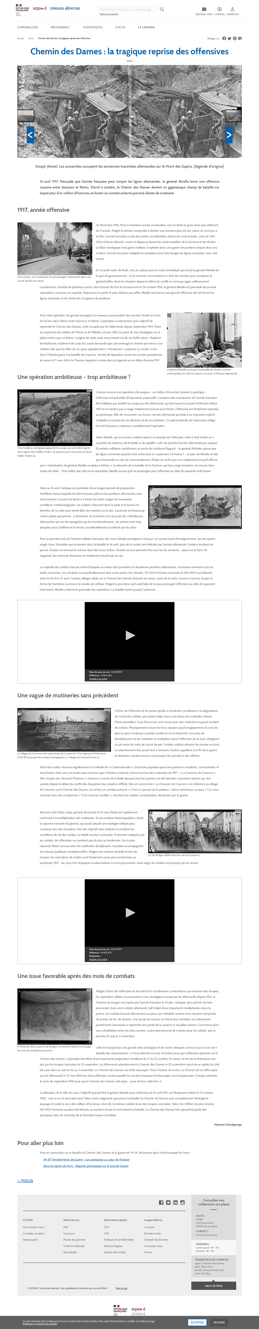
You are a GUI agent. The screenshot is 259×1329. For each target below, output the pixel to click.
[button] (129, 635)
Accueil (20, 38)
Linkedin (175, 1202)
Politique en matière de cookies (40, 1323)
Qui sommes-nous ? (34, 1227)
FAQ (65, 1227)
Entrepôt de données (156, 1239)
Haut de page (214, 1285)
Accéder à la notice (98, 678)
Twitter (168, 1202)
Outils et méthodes (74, 1246)
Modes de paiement (74, 1239)
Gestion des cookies (115, 1252)
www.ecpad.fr (30, 1239)
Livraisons (69, 1233)
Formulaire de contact (206, 1234)
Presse (148, 1252)
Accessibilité (70, 1252)
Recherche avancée (109, 13)
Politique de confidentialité (119, 1239)
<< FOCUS (25, 1180)
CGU (106, 1233)
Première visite (152, 1233)
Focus (31, 38)
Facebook (161, 1202)
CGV (106, 1227)
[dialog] (129, 1322)
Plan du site (121, 1288)
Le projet (149, 1227)
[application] (129, 635)
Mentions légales (113, 1246)
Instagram (182, 1202)
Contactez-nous (153, 1246)
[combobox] (127, 9)
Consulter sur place (33, 1233)
